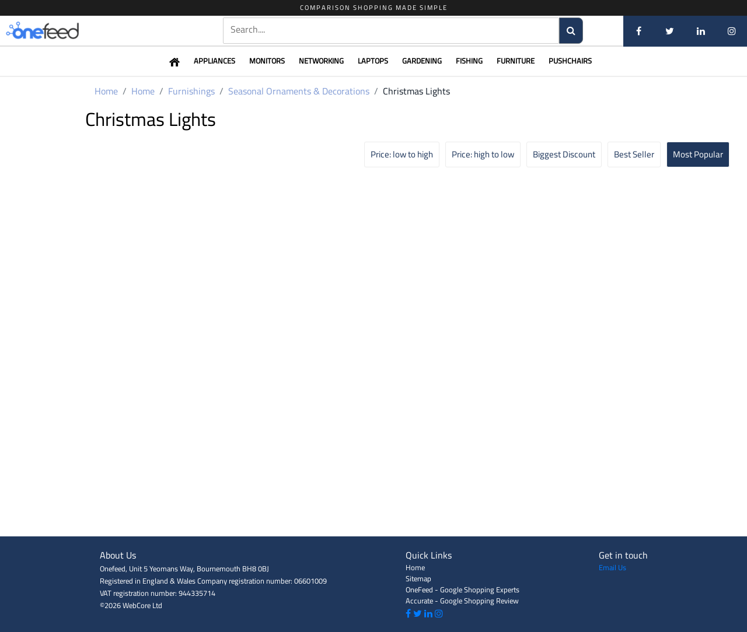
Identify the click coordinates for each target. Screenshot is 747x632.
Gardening (422, 61)
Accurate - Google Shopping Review (462, 601)
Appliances (214, 61)
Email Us (612, 567)
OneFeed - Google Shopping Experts (462, 589)
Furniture (516, 61)
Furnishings (191, 91)
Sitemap (418, 578)
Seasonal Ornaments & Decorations (298, 91)
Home (106, 91)
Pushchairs (570, 61)
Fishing (469, 61)
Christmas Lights (416, 91)
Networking (321, 61)
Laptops (373, 61)
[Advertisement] (373, 510)
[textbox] (391, 29)
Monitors (267, 61)
